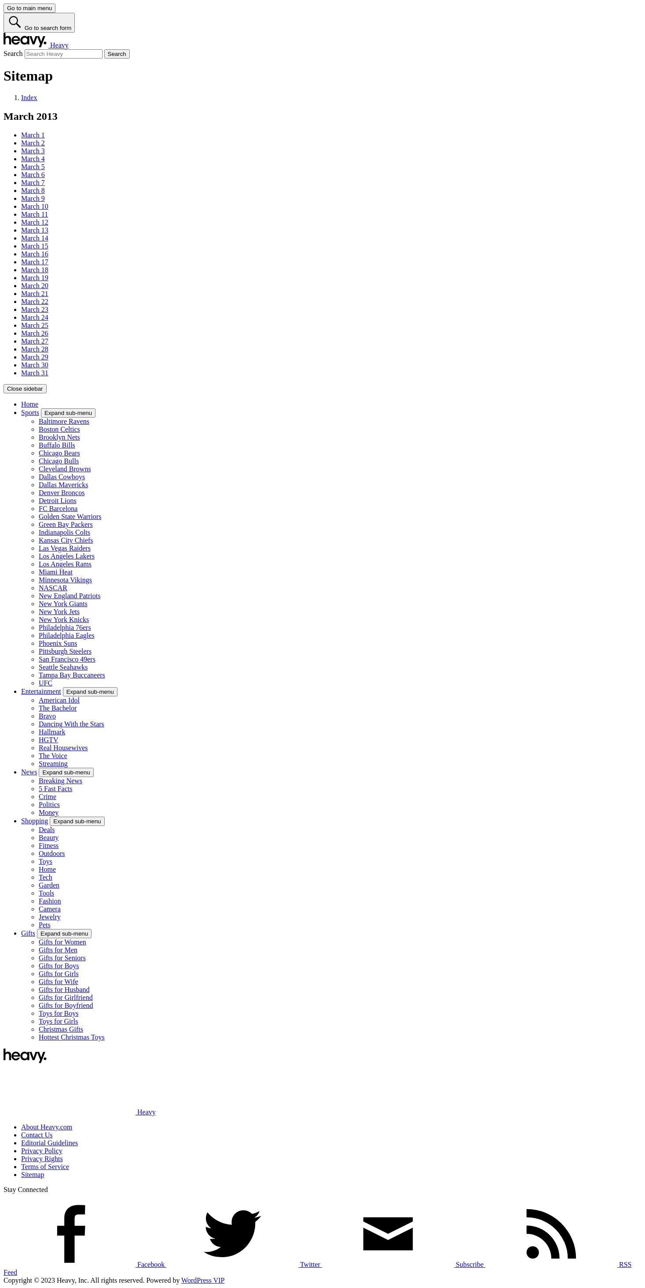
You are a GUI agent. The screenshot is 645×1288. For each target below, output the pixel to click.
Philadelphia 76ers (65, 627)
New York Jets (59, 611)
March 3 (33, 151)
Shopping (34, 821)
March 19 (34, 277)
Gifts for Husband (64, 989)
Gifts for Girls (59, 973)
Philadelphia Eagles (67, 635)
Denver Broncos (61, 492)
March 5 (33, 166)
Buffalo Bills (57, 445)
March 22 (34, 301)
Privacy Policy (41, 1151)
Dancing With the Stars (71, 724)
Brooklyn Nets (59, 437)
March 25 (34, 325)
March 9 (33, 198)
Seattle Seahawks (63, 667)
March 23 (34, 309)
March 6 (33, 174)
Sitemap (32, 1174)
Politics (49, 804)
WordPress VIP (202, 1280)
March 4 (33, 159)
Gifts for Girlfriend (66, 997)
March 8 (33, 190)
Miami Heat (56, 572)
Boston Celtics (59, 429)
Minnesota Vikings (65, 580)
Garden (49, 885)
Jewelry (50, 917)
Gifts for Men (58, 950)
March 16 (34, 254)
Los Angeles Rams (65, 564)
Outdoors (52, 853)
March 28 (34, 349)
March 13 (34, 230)
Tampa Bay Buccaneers (72, 675)
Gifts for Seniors (62, 958)
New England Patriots (69, 596)
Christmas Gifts (61, 1029)
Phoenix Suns (58, 643)
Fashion (50, 901)
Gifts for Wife (58, 981)
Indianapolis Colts (64, 532)
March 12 (34, 222)
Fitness (49, 845)
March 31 (34, 373)
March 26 (34, 333)
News (29, 772)
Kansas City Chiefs (66, 540)
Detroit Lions (58, 500)
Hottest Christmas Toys (72, 1037)
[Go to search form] (39, 23)
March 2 (33, 143)
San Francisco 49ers (67, 659)
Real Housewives (63, 747)
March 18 (34, 270)
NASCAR (53, 588)
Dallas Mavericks (63, 485)
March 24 (34, 317)
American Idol (59, 700)
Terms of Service (45, 1166)
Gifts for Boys (59, 966)
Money (49, 812)
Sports (30, 412)
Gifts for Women (62, 942)
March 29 (34, 357)
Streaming (53, 763)
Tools (46, 893)
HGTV (48, 740)
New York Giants (63, 603)
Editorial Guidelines (49, 1143)
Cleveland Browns (65, 469)
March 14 (34, 238)
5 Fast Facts (55, 788)
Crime (47, 796)
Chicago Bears (59, 453)
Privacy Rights (42, 1158)
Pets (45, 925)
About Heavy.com (46, 1127)
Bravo (47, 716)
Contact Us (37, 1135)
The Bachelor (58, 708)
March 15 (34, 246)
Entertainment (41, 691)
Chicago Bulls (59, 461)
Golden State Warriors (70, 516)
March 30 (34, 365)
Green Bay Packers (66, 524)
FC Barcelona (58, 508)
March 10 (34, 206)
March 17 (34, 262)
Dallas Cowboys (62, 477)
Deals (47, 829)
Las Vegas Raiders (65, 548)
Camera (50, 909)
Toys (45, 861)
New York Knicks (64, 619)
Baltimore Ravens (64, 421)
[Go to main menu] (29, 8)
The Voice (53, 755)
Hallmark (52, 732)
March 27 (34, 341)
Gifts (28, 933)
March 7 (33, 182)
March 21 (34, 293)
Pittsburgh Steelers (65, 651)
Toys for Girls (58, 1021)
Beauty (49, 837)
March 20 (34, 285)
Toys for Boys (58, 1013)
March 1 (33, 135)
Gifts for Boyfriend (66, 1005)
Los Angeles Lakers (67, 556)
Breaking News (60, 781)
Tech (45, 877)
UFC (45, 683)
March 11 (34, 214)
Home (29, 404)
